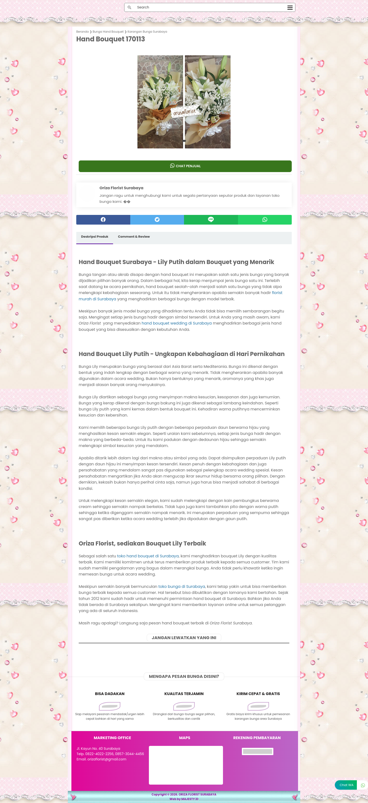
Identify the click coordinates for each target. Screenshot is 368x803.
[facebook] (103, 220)
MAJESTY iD (190, 799)
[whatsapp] (265, 220)
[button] (184, 141)
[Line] (211, 220)
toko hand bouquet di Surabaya (148, 556)
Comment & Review (134, 236)
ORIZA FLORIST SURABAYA (197, 794)
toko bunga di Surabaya (181, 586)
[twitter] (157, 220)
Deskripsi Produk (94, 236)
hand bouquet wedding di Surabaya (177, 323)
